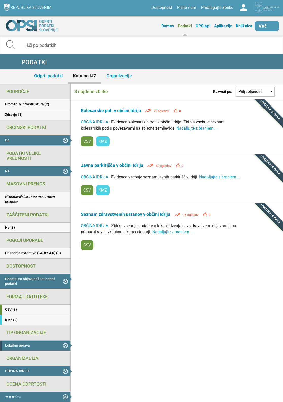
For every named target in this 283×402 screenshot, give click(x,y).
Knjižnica (244, 26)
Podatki (185, 26)
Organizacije (119, 75)
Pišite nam (186, 7)
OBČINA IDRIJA (95, 122)
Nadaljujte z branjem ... (196, 128)
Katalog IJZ (84, 75)
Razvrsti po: (222, 92)
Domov (167, 26)
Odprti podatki (48, 75)
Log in (243, 7)
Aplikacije (223, 26)
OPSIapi (203, 26)
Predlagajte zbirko (217, 7)
